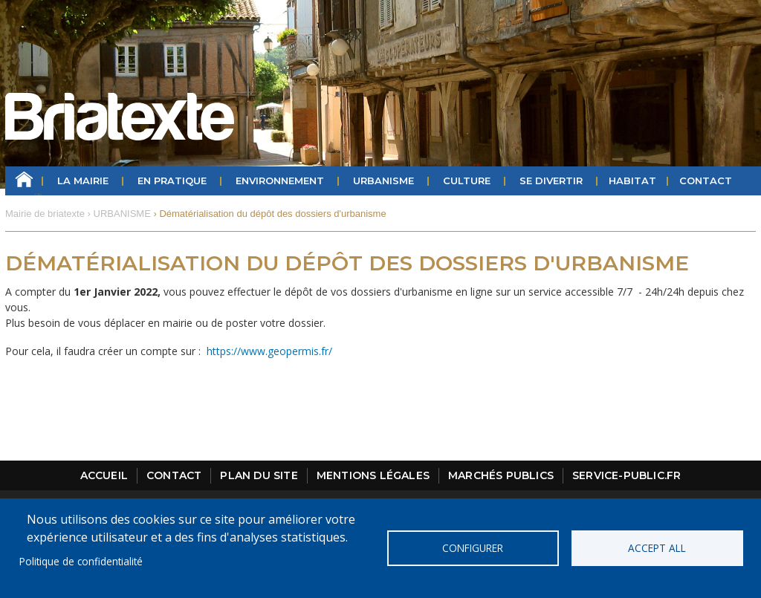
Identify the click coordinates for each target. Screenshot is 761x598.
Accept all (657, 548)
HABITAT (632, 180)
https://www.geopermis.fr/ (269, 351)
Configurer (472, 548)
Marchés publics (501, 475)
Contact (705, 180)
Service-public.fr (626, 475)
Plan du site (258, 475)
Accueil (24, 180)
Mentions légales (373, 475)
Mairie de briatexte (45, 213)
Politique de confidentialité (81, 561)
